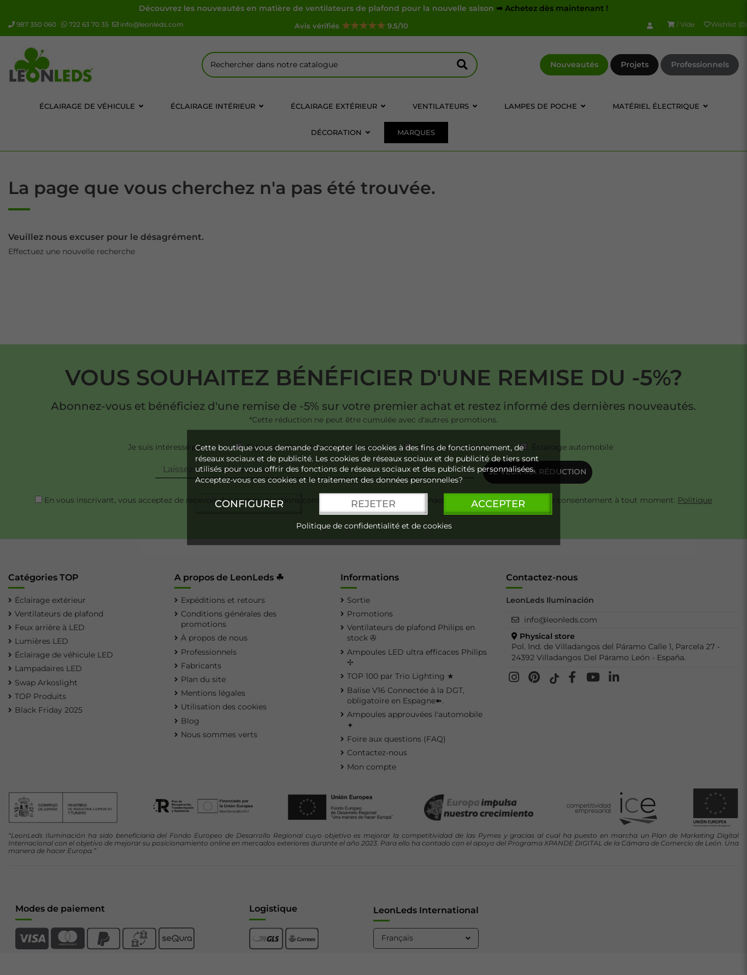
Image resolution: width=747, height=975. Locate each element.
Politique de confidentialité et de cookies (374, 526)
